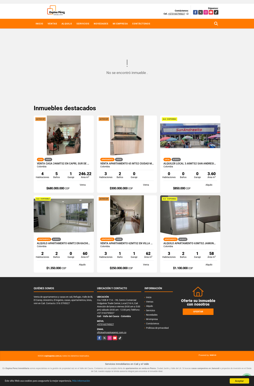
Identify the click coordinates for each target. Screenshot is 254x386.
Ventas (52, 23)
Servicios (82, 23)
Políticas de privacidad (157, 328)
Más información (86, 381)
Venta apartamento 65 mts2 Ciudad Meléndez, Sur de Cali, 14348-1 (127, 163)
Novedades (101, 23)
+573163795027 (176, 13)
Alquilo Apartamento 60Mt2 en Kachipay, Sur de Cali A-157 (64, 243)
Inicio (39, 23)
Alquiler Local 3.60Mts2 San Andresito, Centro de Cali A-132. (190, 163)
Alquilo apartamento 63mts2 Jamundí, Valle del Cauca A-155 (190, 243)
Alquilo (67, 23)
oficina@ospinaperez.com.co (111, 332)
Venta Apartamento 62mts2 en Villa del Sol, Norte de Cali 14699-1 (127, 243)
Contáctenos (141, 23)
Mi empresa (120, 23)
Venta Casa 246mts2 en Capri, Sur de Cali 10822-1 (64, 163)
